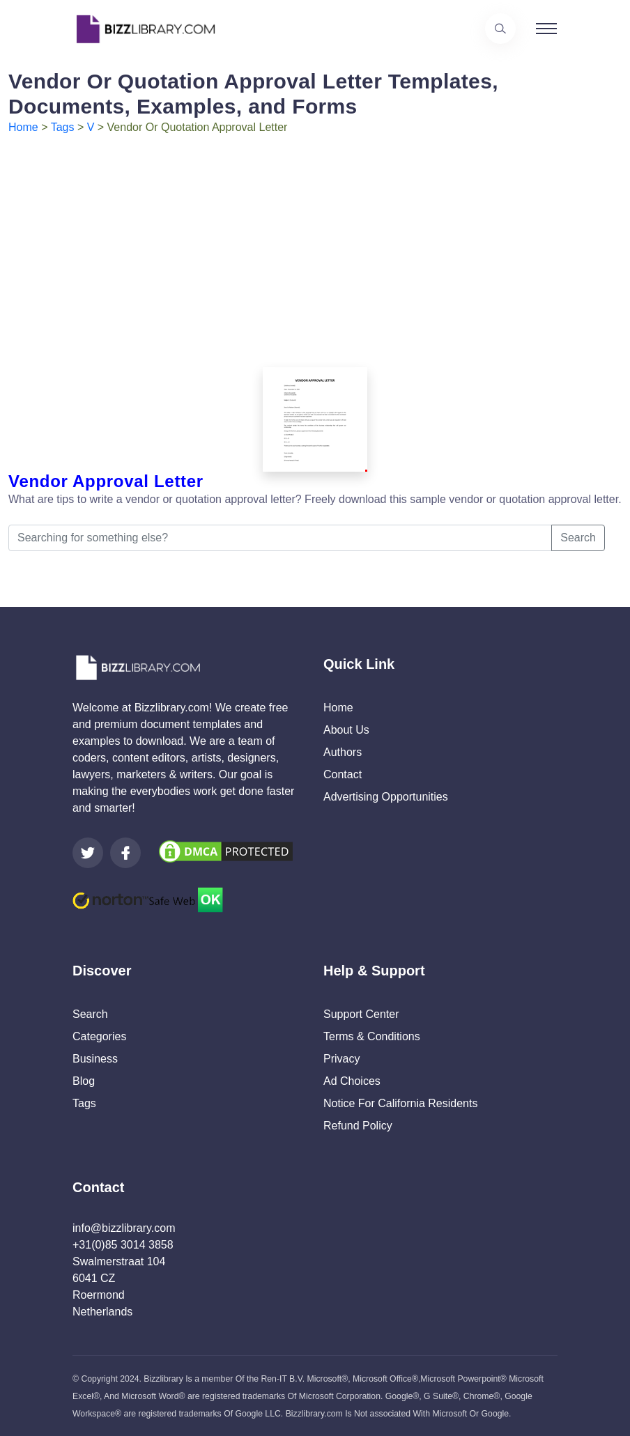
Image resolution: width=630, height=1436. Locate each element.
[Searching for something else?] (280, 538)
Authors (342, 752)
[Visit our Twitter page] (87, 852)
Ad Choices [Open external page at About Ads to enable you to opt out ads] (352, 1081)
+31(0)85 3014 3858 (123, 1245)
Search (578, 537)
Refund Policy (357, 1126)
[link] (88, 853)
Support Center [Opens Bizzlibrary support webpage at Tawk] (361, 1014)
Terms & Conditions (371, 1036)
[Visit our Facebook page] (125, 852)
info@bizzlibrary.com (124, 1228)
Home (23, 127)
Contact (342, 774)
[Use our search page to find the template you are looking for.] (500, 28)
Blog (83, 1081)
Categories (99, 1036)
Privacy (341, 1059)
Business (95, 1059)
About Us (346, 730)
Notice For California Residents (400, 1103)
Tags (63, 127)
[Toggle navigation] (546, 28)
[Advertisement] (315, 240)
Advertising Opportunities (385, 797)
